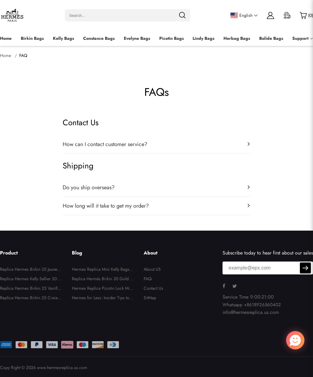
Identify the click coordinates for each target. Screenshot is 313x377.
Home (6, 38)
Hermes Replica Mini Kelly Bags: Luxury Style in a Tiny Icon (103, 270)
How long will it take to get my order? (106, 206)
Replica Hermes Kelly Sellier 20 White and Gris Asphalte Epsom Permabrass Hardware (31, 280)
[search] (182, 15)
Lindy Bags (203, 38)
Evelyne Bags (137, 38)
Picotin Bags (171, 38)
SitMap (150, 298)
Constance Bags (99, 38)
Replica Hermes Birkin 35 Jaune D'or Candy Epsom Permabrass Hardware (30, 270)
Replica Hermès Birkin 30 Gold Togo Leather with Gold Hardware (103, 280)
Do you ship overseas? (89, 187)
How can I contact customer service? (105, 144)
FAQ (148, 279)
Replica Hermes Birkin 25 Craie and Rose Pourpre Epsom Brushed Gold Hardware (30, 299)
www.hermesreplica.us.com (62, 367)
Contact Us (153, 288)
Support (300, 38)
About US (152, 269)
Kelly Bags (63, 38)
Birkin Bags (32, 38)
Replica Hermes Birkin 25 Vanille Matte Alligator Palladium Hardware (31, 289)
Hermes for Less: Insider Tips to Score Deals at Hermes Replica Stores (103, 299)
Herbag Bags (236, 38)
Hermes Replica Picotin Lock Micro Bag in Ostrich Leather (102, 289)
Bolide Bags (271, 38)
